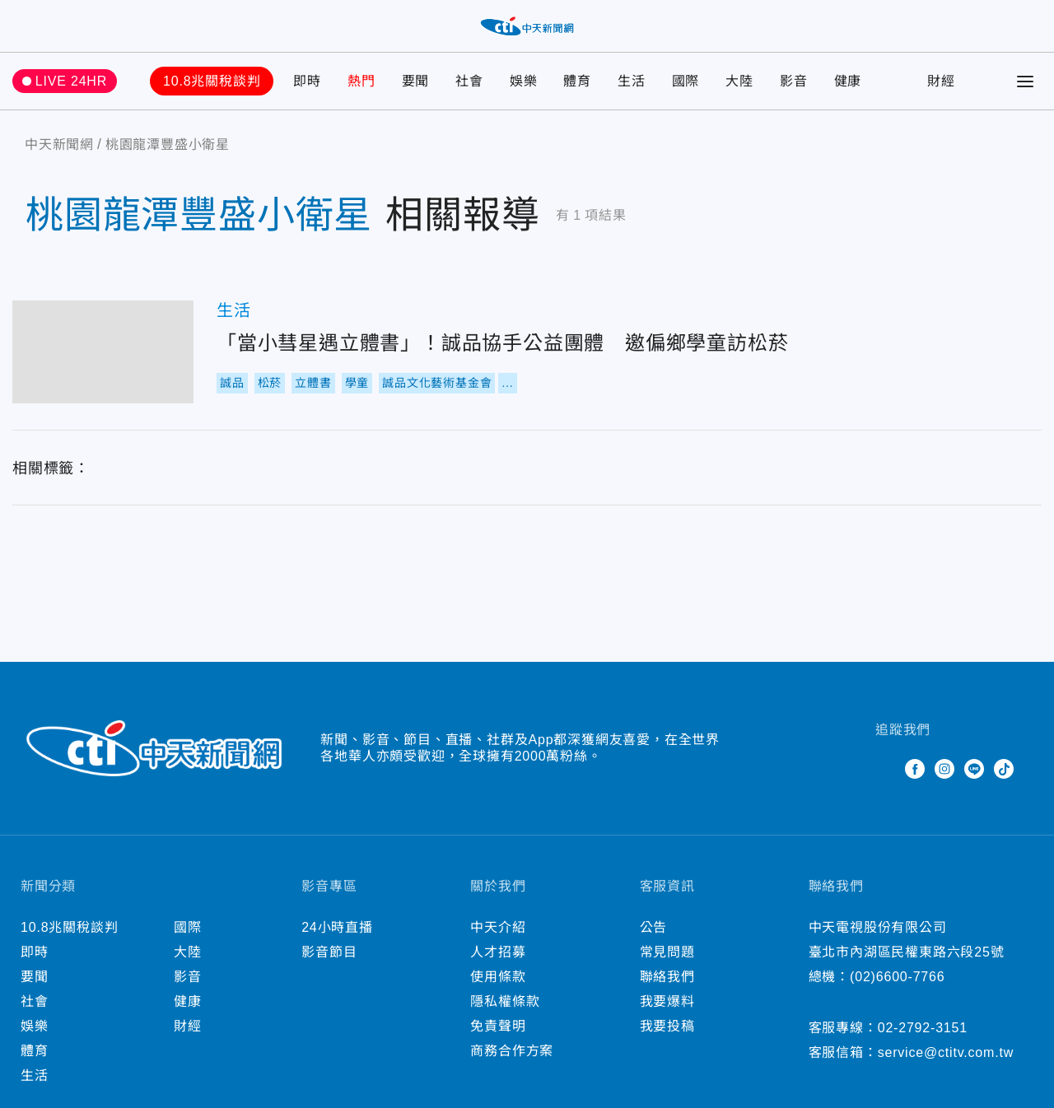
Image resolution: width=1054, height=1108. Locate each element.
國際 (686, 81)
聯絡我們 (667, 977)
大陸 (739, 81)
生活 (632, 81)
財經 (941, 81)
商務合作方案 (511, 1051)
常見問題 (667, 952)
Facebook (915, 769)
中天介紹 (497, 927)
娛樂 (524, 81)
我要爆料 (667, 1001)
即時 (307, 81)
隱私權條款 (504, 1001)
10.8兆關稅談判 (211, 81)
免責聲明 (497, 1026)
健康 (848, 81)
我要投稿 (667, 1026)
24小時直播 (337, 927)
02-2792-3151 (923, 1028)
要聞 (416, 81)
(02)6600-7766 (897, 977)
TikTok (1004, 769)
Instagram (944, 769)
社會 (469, 81)
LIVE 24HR (71, 81)
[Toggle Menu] (1025, 81)
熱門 (361, 81)
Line (974, 769)
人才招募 (497, 952)
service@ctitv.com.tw (946, 1052)
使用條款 (497, 977)
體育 (577, 81)
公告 (654, 927)
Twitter (885, 769)
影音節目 (329, 952)
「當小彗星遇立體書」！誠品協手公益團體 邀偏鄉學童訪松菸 (103, 351)
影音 (794, 81)
